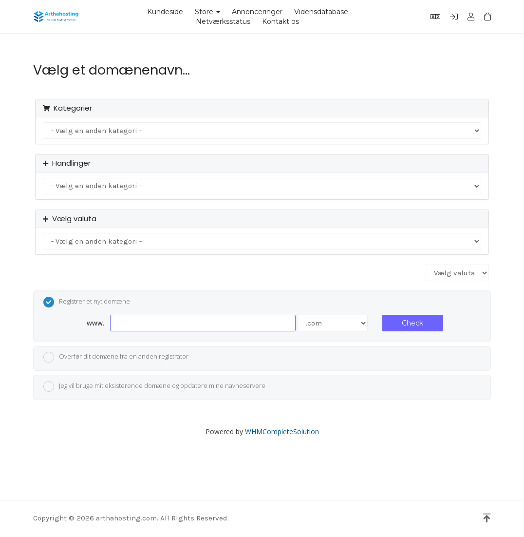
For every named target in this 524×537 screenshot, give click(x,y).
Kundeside (165, 11)
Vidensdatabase (321, 11)
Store (207, 11)
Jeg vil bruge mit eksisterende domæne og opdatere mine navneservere (154, 386)
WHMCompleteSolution (282, 431)
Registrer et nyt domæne (86, 302)
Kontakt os (280, 21)
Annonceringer (257, 11)
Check (412, 323)
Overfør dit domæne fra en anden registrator (115, 357)
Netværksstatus (223, 21)
